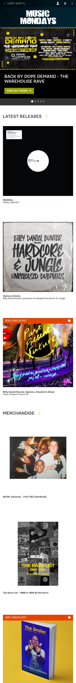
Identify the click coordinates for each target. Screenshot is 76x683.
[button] (4, 47)
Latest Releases (26, 116)
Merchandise (22, 413)
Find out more (19, 91)
